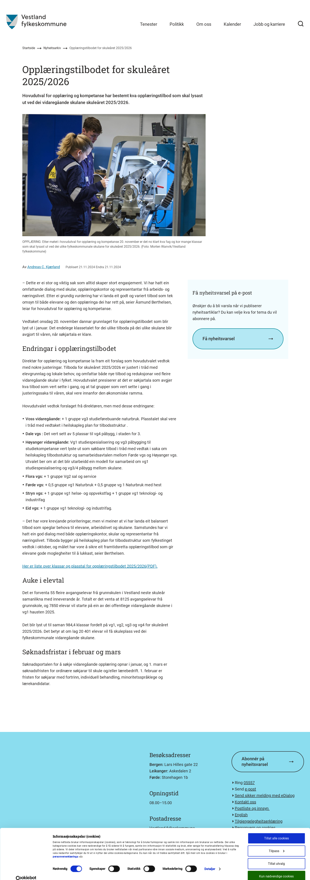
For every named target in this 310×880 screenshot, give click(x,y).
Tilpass (276, 844)
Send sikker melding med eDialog (265, 795)
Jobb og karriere (269, 24)
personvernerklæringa (65, 850)
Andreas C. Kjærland (43, 267)
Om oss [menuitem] (203, 24)
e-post (250, 789)
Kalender (232, 24)
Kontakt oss (245, 802)
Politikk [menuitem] (177, 24)
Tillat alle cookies (276, 832)
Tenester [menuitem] (148, 24)
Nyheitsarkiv (52, 48)
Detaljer (209, 862)
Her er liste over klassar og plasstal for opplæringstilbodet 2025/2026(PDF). (90, 566)
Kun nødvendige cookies (276, 870)
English (241, 814)
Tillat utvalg (276, 857)
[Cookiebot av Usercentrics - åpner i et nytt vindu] (26, 872)
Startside (28, 48)
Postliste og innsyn (252, 808)
